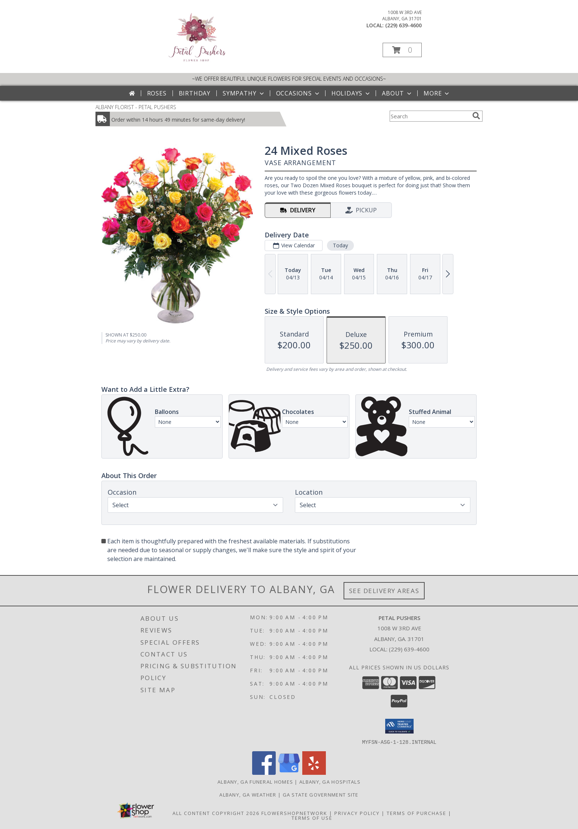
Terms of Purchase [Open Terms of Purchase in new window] (416, 812)
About (397, 93)
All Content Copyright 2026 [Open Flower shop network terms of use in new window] (216, 812)
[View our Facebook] (264, 772)
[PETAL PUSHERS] (196, 62)
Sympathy (244, 93)
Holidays (351, 93)
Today (340, 245)
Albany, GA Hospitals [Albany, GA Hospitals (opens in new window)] (330, 781)
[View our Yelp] (314, 772)
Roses (157, 93)
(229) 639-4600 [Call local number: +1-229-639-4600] (403, 25)
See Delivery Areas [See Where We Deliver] (384, 590)
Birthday (194, 93)
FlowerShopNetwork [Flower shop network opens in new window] (294, 812)
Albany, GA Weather (247, 794)
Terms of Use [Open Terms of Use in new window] (312, 817)
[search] (476, 116)
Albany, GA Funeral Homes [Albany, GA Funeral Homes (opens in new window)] (255, 781)
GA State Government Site (321, 794)
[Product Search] (429, 116)
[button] (402, 50)
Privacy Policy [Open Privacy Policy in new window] (357, 812)
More (437, 93)
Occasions (298, 93)
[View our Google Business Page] (289, 772)
